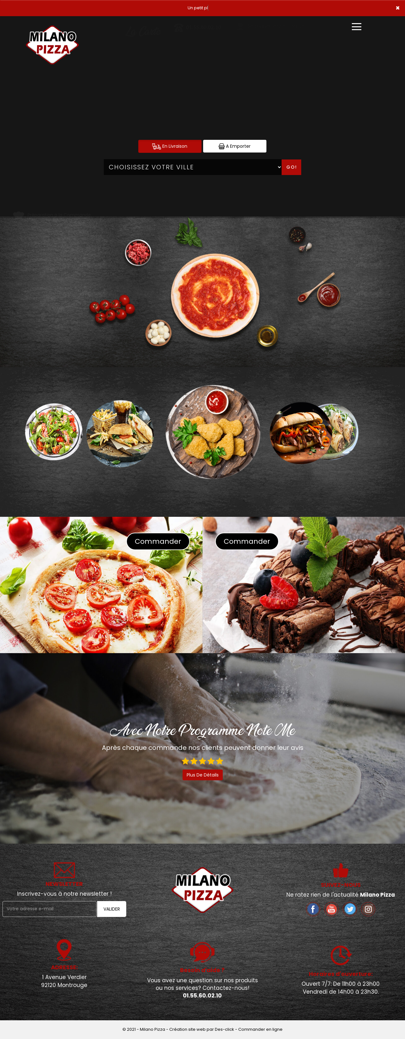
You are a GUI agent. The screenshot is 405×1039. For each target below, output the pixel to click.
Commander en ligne (260, 1029)
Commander (158, 541)
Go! (291, 167)
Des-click (224, 1029)
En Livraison (169, 146)
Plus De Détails (203, 775)
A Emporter (235, 146)
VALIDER (111, 909)
